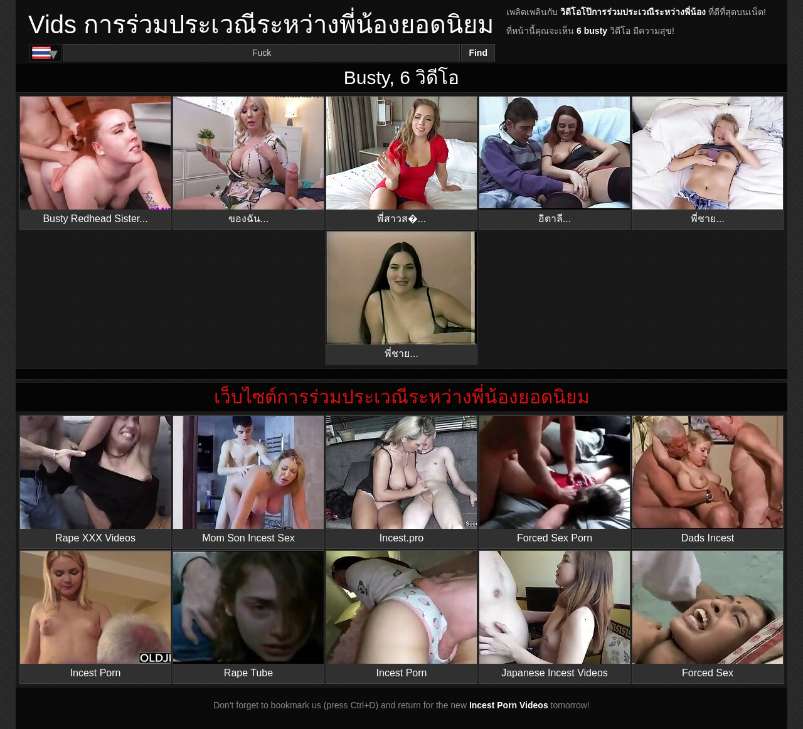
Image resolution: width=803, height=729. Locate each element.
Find (478, 53)
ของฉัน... (248, 160)
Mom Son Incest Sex (248, 479)
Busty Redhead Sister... (95, 160)
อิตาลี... (554, 160)
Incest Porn (95, 614)
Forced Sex (707, 614)
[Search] (261, 52)
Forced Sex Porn (554, 479)
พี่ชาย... (707, 160)
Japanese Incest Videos (554, 614)
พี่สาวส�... (401, 160)
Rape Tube (248, 614)
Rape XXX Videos (95, 479)
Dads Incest (707, 479)
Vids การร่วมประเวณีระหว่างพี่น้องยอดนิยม (261, 24)
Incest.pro (401, 479)
